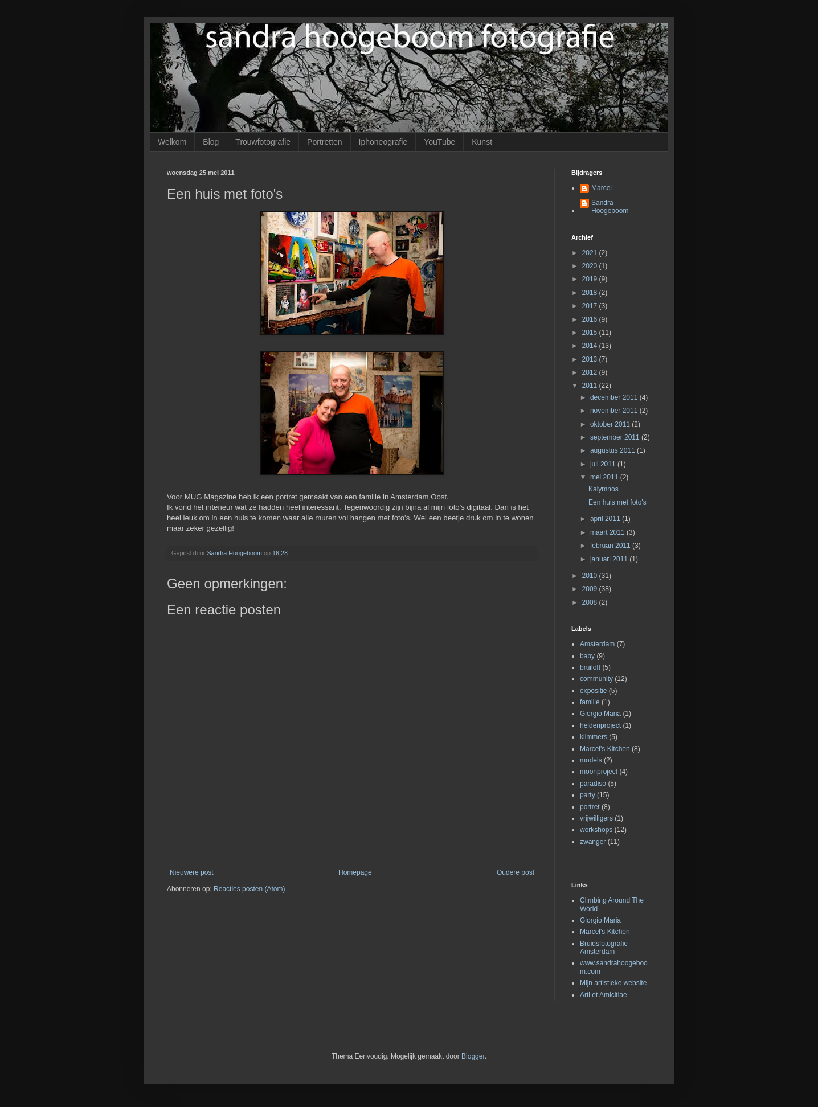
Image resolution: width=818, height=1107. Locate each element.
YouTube (439, 141)
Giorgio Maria (600, 714)
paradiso (593, 784)
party (587, 795)
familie (590, 702)
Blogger (473, 1056)
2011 (590, 386)
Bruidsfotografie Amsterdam (604, 948)
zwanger (593, 842)
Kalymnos (603, 489)
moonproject (598, 772)
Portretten (324, 141)
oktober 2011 (611, 424)
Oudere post (515, 872)
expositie (593, 691)
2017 (590, 306)
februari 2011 (611, 546)
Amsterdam (597, 644)
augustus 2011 (613, 450)
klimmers (593, 737)
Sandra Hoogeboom (609, 207)
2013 (590, 359)
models (591, 760)
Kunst (482, 141)
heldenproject (600, 725)
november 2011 (615, 411)
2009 (590, 589)
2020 (590, 266)
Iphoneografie (383, 141)
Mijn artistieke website (613, 983)
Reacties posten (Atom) (249, 889)
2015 (590, 333)
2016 (590, 319)
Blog (211, 141)
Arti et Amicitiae (603, 995)
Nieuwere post (192, 872)
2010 (590, 576)
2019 (590, 279)
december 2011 (615, 397)
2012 (590, 372)
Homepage (355, 872)
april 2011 (606, 519)
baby (587, 656)
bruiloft (590, 667)
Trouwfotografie (263, 141)
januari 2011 (609, 559)
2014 (590, 346)
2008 (590, 602)
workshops (596, 830)
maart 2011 (608, 532)
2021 (590, 253)
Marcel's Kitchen (605, 749)
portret (590, 807)
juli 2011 (603, 464)
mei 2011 (605, 477)
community (596, 679)
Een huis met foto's (617, 502)
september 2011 (615, 437)
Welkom (172, 141)
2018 (590, 293)
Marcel (601, 188)
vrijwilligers (596, 818)
